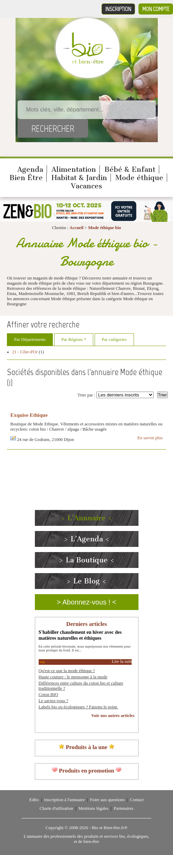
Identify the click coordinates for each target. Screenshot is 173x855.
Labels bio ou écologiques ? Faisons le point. (78, 707)
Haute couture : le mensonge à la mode (73, 677)
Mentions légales (93, 808)
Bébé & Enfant (129, 169)
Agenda (30, 169)
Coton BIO (48, 694)
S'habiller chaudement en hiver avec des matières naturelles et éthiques (80, 635)
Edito (34, 799)
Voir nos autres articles (112, 715)
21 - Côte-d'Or (25, 352)
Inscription (118, 9)
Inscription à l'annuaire (64, 799)
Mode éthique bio (104, 227)
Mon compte (155, 9)
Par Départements (30, 339)
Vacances (86, 186)
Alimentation (73, 169)
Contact (137, 799)
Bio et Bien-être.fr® (109, 827)
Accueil (76, 227)
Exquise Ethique (29, 415)
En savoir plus (150, 437)
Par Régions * (73, 339)
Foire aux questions (107, 799)
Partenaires (124, 808)
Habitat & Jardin (79, 178)
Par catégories (114, 339)
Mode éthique (139, 178)
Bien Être (26, 178)
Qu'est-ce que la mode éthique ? (67, 670)
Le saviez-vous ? (53, 700)
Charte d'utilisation (56, 808)
